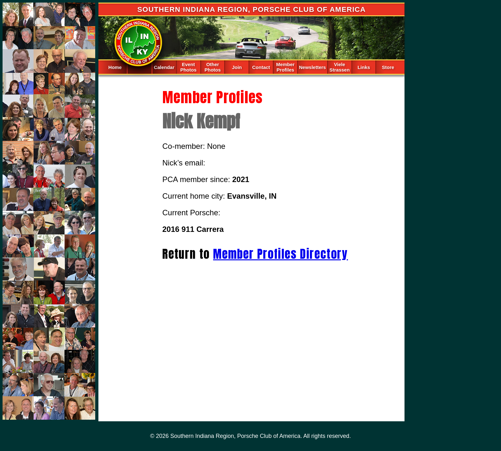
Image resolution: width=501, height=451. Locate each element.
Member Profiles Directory (280, 254)
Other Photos (212, 67)
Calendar (164, 67)
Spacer (139, 66)
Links (364, 67)
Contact (261, 67)
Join (237, 67)
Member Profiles (285, 67)
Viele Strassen (339, 67)
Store (388, 67)
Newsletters (312, 67)
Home (115, 67)
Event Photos (188, 67)
